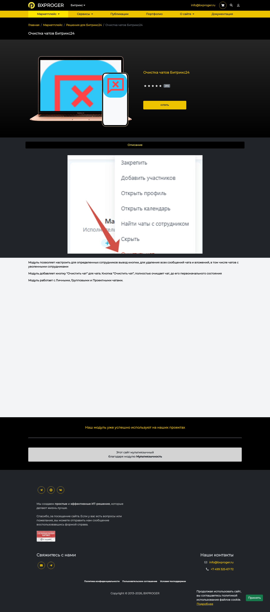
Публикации (119, 14)
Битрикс (78, 5)
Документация (222, 14)
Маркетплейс (48, 14)
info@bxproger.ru (203, 5)
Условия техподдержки (173, 581)
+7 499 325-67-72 (222, 569)
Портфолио (154, 14)
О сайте (187, 14)
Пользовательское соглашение (139, 581)
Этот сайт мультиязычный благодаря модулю (135, 454)
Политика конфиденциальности (102, 581)
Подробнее (205, 604)
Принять (254, 597)
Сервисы (85, 14)
